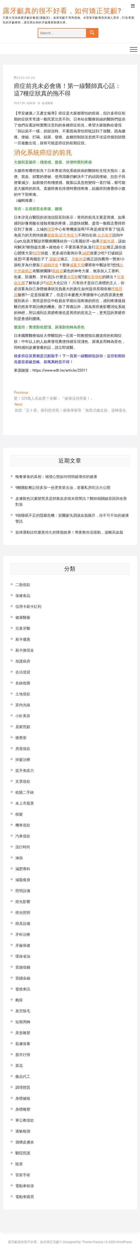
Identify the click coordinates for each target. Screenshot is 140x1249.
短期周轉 (22, 1022)
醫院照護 (22, 1153)
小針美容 (22, 716)
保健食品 (22, 595)
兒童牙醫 (22, 628)
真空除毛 (22, 1011)
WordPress (124, 1242)
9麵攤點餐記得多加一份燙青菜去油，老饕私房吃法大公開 (62, 487)
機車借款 (22, 825)
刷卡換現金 (24, 650)
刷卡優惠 (22, 639)
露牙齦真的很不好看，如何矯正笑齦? (62, 11)
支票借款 (22, 781)
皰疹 (19, 1000)
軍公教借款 (24, 1120)
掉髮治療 (22, 759)
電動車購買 (24, 1197)
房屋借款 (22, 748)
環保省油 (22, 956)
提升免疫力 (68, 235)
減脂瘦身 (22, 880)
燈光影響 (22, 901)
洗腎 (51, 229)
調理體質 (22, 1087)
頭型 (37, 253)
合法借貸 (22, 672)
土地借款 (22, 694)
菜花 (19, 1065)
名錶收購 (22, 683)
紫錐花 (57, 271)
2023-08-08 (24, 77)
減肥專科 (22, 869)
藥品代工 (22, 1076)
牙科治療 (22, 934)
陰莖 (19, 1164)
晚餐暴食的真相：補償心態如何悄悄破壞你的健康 (56, 476)
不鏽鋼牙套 (49, 265)
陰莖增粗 (94, 277)
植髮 (19, 814)
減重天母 (77, 265)
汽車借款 (22, 836)
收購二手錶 (24, 792)
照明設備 (22, 891)
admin (30, 103)
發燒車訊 (22, 989)
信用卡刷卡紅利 (28, 606)
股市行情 (22, 1055)
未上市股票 (24, 803)
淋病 (19, 858)
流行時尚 (22, 847)
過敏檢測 (22, 1131)
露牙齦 (101, 247)
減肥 (86, 253)
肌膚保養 (22, 1044)
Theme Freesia (92, 1242)
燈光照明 (22, 912)
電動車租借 (24, 1186)
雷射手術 (22, 1175)
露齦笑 (54, 259)
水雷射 (72, 277)
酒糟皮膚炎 (24, 1142)
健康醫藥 (47, 103)
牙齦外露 (107, 241)
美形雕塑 (22, 1033)
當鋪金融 (22, 978)
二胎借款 (22, 585)
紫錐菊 (52, 235)
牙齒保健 (22, 945)
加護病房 (22, 661)
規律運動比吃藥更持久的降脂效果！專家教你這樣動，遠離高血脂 (69, 532)
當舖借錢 (22, 967)
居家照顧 (22, 727)
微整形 (21, 738)
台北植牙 (104, 235)
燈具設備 (22, 923)
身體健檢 (22, 1098)
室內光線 (22, 705)
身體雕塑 (22, 1109)
